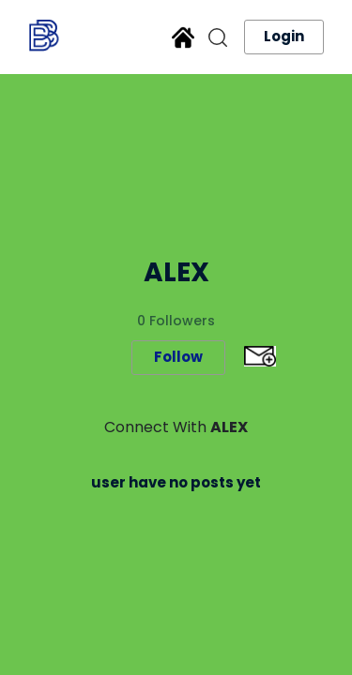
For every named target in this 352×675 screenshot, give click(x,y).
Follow (178, 357)
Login (284, 36)
